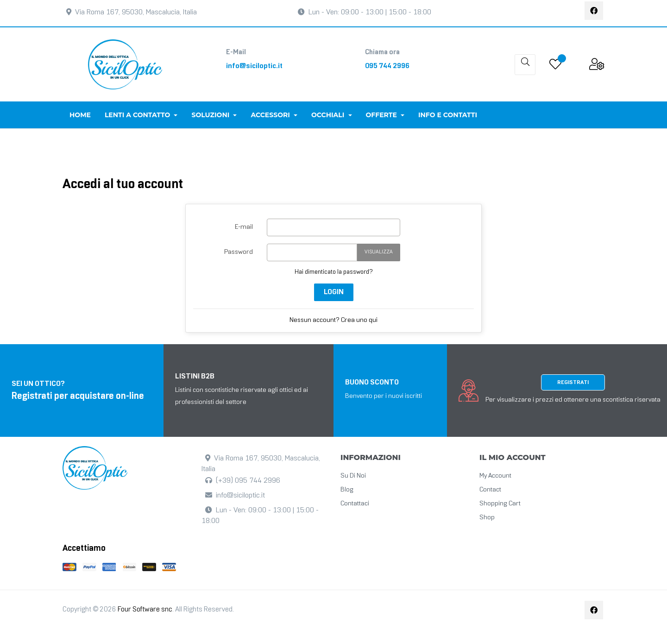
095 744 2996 (387, 66)
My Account (495, 476)
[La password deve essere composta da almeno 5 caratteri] (312, 252)
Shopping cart (500, 504)
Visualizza (379, 252)
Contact (490, 490)
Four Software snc (145, 609)
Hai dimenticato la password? (334, 272)
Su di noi (353, 476)
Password (238, 252)
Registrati (573, 382)
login (334, 292)
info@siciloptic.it (254, 66)
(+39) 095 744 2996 (248, 480)
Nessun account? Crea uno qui (333, 320)
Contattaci (354, 504)
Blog (346, 490)
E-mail (244, 227)
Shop (487, 518)
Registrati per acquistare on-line (78, 396)
